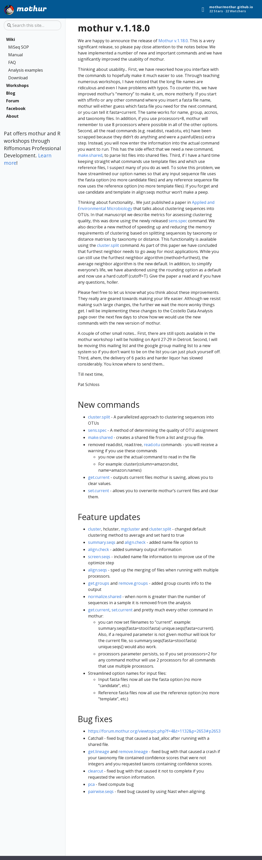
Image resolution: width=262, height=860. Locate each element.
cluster (94, 529)
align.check (135, 542)
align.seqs (97, 570)
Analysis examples (25, 70)
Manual (15, 55)
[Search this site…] (32, 25)
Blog (10, 93)
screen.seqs (99, 556)
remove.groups (133, 583)
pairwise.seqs (101, 791)
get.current (99, 477)
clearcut (95, 771)
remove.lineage (133, 751)
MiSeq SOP (18, 47)
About (12, 116)
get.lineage (98, 751)
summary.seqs (101, 542)
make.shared (90, 155)
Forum (12, 101)
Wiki (10, 39)
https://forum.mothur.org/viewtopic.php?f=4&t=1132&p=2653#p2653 (154, 731)
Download (18, 78)
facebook (16, 108)
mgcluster (130, 529)
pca (91, 784)
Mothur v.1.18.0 (173, 40)
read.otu (152, 444)
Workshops (17, 85)
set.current (98, 490)
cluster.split (108, 245)
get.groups (98, 583)
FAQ (12, 62)
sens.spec (178, 221)
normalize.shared (104, 596)
